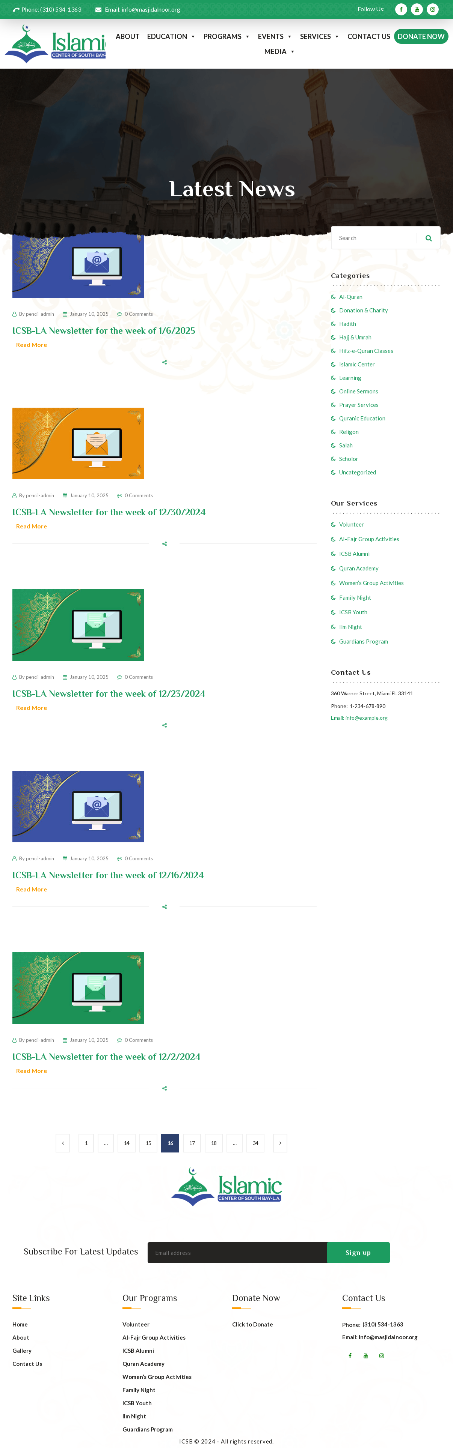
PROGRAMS (227, 36)
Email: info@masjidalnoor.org (380, 1337)
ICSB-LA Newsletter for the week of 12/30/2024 (109, 512)
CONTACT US (368, 36)
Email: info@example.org (359, 717)
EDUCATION (171, 36)
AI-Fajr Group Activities (369, 539)
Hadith (347, 323)
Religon (349, 431)
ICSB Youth (353, 612)
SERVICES (320, 36)
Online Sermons (358, 391)
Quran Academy (359, 568)
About (20, 1337)
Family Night (355, 597)
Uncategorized (357, 472)
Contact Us (27, 1364)
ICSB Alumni (354, 553)
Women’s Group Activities (371, 582)
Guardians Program (363, 641)
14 (126, 1143)
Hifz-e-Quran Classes (366, 350)
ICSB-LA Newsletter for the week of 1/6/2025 (103, 331)
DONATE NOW (421, 36)
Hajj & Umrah (355, 337)
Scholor (348, 458)
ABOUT (128, 36)
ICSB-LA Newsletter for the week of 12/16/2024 (108, 875)
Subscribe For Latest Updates (81, 1251)
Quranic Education (362, 418)
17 (192, 1143)
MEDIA (280, 51)
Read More (31, 344)
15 (148, 1143)
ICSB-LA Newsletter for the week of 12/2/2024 (106, 1057)
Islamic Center (357, 364)
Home (20, 1324)
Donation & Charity (363, 310)
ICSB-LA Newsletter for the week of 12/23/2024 (108, 694)
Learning (350, 377)
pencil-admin (40, 314)
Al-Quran (350, 296)
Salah (346, 445)
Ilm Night (350, 626)
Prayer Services (359, 404)
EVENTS (275, 36)
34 (255, 1143)
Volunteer (351, 524)
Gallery (22, 1350)
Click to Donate (252, 1324)
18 (213, 1143)
